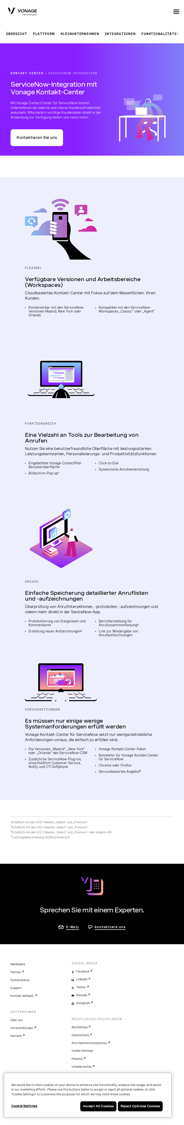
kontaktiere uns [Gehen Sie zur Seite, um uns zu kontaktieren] (110, 927)
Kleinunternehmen (80, 34)
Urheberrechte (82, 1066)
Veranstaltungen (22, 1028)
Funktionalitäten (160, 34)
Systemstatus (20, 980)
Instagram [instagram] (83, 1003)
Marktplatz (18, 964)
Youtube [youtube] (81, 995)
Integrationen (120, 34)
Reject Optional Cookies (140, 1106)
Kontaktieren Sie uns (37, 137)
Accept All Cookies (98, 1106)
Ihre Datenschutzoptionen (89, 1043)
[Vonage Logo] (22, 12)
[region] (88, 1095)
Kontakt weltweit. (22, 996)
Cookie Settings (82, 1050)
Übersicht (16, 34)
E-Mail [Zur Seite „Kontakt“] (72, 927)
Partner (16, 972)
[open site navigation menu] (176, 11)
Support (16, 988)
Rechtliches (80, 1027)
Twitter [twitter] (81, 987)
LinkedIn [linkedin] (81, 979)
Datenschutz (80, 1035)
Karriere (16, 1036)
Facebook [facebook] (82, 971)
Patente (77, 1059)
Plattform (44, 34)
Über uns (17, 1020)
